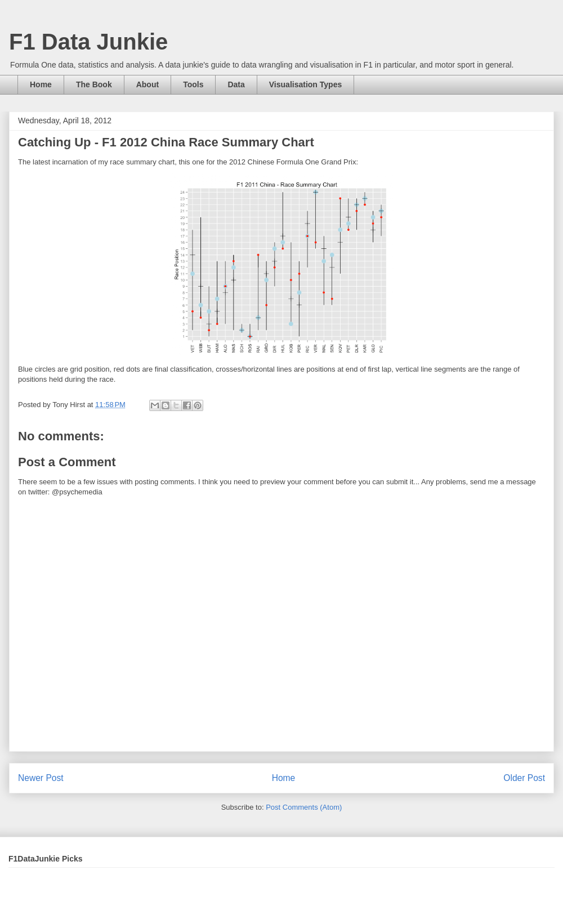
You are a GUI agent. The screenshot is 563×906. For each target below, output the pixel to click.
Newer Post (41, 778)
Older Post (524, 778)
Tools (193, 84)
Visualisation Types (305, 84)
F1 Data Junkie (88, 41)
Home (41, 84)
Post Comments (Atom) (304, 807)
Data (235, 84)
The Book (94, 84)
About (147, 84)
